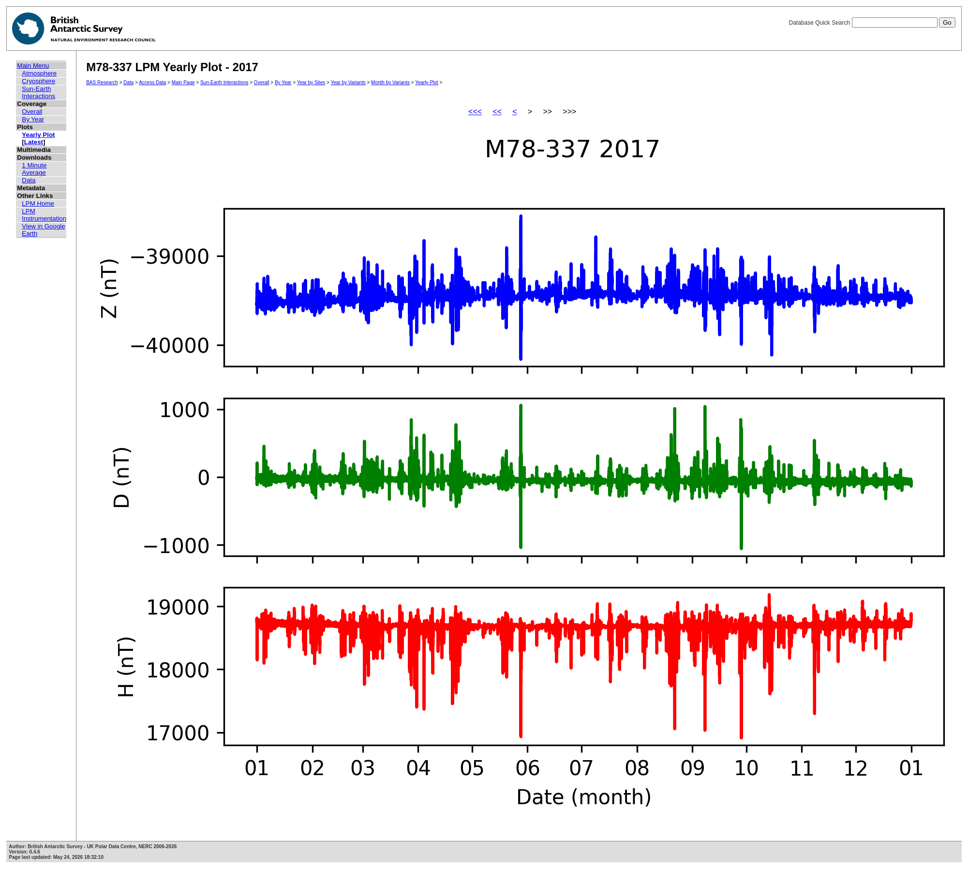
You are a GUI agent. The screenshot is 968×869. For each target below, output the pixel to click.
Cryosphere (38, 81)
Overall (32, 111)
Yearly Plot (38, 134)
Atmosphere (39, 73)
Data (28, 180)
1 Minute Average (34, 169)
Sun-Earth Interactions (38, 92)
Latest (33, 142)
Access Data (152, 82)
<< (497, 111)
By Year (33, 119)
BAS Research (102, 82)
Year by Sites (311, 82)
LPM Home (38, 203)
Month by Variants (390, 82)
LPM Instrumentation (44, 215)
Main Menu (33, 65)
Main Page (183, 82)
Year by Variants (347, 82)
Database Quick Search (872, 22)
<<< (475, 111)
